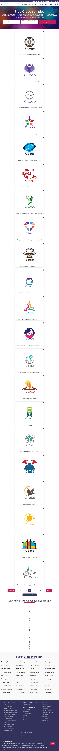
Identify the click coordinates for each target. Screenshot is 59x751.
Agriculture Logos (5, 665)
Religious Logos (49, 675)
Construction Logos (21, 661)
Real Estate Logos (49, 672)
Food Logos (19, 685)
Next (48, 590)
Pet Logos (47, 665)
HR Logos (32, 668)
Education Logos (20, 668)
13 (43, 590)
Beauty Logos (4, 675)
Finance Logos (19, 678)
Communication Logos (7, 689)
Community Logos (6, 685)
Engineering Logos (20, 672)
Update (47, 22)
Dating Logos (19, 665)
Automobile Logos (6, 672)
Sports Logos (48, 689)
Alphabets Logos (5, 668)
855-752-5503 (44, 1)
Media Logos (33, 689)
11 (36, 590)
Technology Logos (49, 692)
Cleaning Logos (5, 682)
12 (40, 590)
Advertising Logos (6, 661)
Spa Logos (47, 685)
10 (32, 590)
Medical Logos (34, 692)
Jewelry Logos (33, 675)
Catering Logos (5, 678)
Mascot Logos (33, 685)
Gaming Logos (19, 689)
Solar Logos (48, 682)
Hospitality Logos (34, 665)
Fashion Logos (19, 675)
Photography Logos (50, 668)
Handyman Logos (34, 661)
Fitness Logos (19, 682)
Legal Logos (33, 678)
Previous (11, 590)
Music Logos (48, 661)
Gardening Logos (20, 692)
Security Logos (48, 678)
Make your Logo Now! (29, 594)
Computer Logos (5, 692)
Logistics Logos (34, 682)
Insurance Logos (34, 672)
